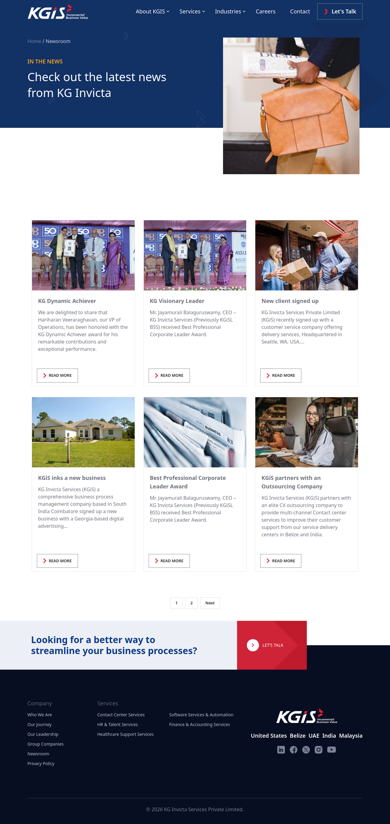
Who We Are (39, 715)
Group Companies (45, 744)
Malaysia (351, 735)
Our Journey (39, 724)
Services (189, 11)
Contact (300, 11)
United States (269, 735)
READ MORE (57, 375)
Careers (265, 11)
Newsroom (38, 754)
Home (35, 41)
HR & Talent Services (117, 724)
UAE (314, 735)
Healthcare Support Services (125, 734)
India (329, 735)
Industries (228, 11)
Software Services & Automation (201, 715)
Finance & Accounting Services (199, 724)
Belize (298, 735)
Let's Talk (340, 11)
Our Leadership (42, 734)
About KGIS (150, 11)
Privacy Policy (40, 763)
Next (209, 603)
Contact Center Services (120, 715)
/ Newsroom (57, 41)
